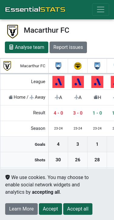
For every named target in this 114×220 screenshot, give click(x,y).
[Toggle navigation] (100, 9)
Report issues (68, 47)
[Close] (50, 209)
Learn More (21, 209)
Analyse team (26, 47)
